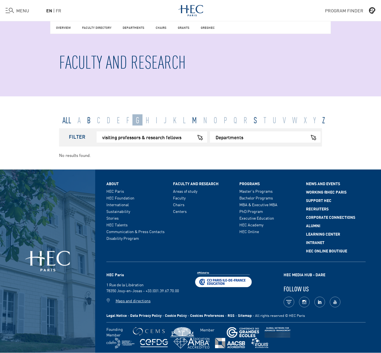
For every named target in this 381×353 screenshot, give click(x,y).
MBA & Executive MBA (258, 204)
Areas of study (185, 191)
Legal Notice (116, 315)
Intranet (315, 242)
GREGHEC (208, 27)
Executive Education (256, 218)
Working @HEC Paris (326, 192)
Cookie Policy (176, 315)
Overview (63, 27)
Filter (77, 136)
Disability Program (122, 238)
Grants (184, 27)
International (117, 204)
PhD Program (251, 211)
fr (58, 10)
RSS (231, 315)
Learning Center (323, 234)
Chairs (161, 27)
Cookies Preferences (207, 315)
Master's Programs (256, 191)
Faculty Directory (96, 27)
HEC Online (249, 231)
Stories (112, 218)
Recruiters (317, 209)
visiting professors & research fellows (154, 137)
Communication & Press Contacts (135, 231)
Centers (180, 211)
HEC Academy (251, 224)
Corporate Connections (330, 217)
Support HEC (318, 200)
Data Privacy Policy (146, 315)
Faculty (179, 198)
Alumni (313, 225)
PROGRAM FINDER (350, 10)
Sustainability (118, 211)
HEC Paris (115, 191)
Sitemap (245, 315)
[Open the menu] (17, 10)
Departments (133, 27)
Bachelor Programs (256, 198)
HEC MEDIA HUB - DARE (304, 274)
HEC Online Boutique (326, 251)
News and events (323, 183)
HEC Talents (117, 224)
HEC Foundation (120, 198)
